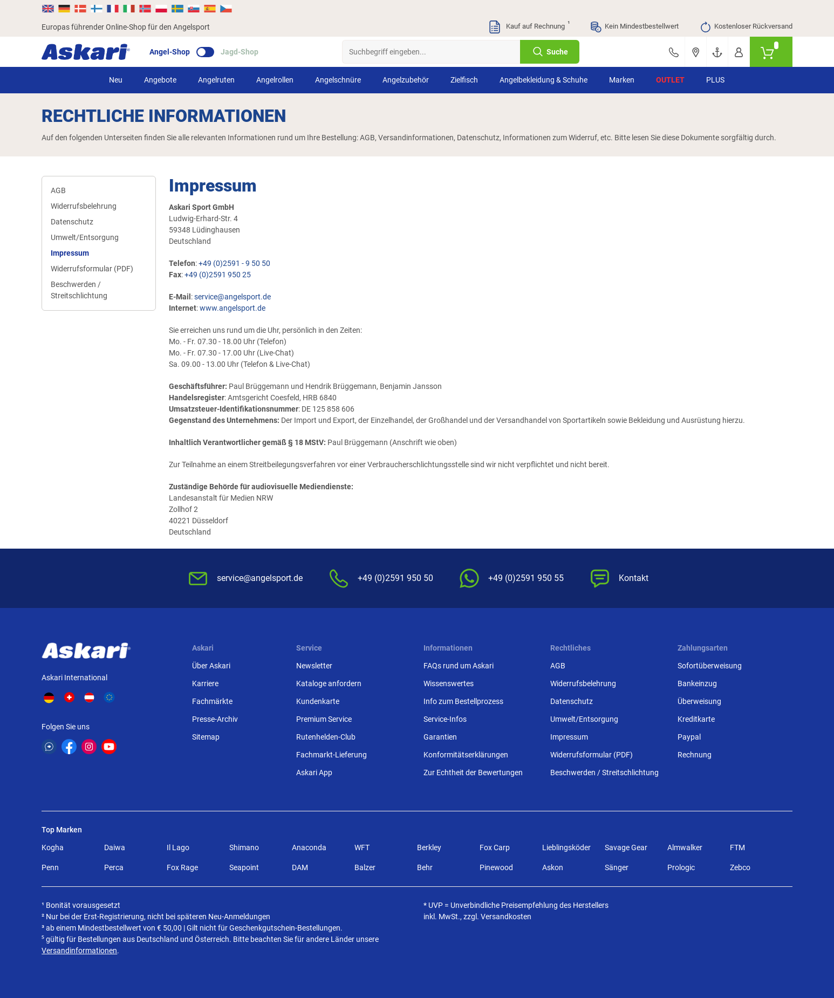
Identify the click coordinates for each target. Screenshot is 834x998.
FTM (737, 847)
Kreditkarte (696, 719)
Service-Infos (445, 719)
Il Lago (178, 847)
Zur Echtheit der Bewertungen (473, 772)
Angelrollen (274, 80)
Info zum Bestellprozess (463, 701)
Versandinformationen (79, 950)
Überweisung (699, 701)
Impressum (70, 253)
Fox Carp (495, 847)
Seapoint (244, 867)
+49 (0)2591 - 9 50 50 (234, 263)
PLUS (715, 80)
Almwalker (684, 847)
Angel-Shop (169, 51)
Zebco (740, 867)
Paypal (689, 737)
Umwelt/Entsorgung (85, 237)
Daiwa (114, 847)
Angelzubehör (405, 80)
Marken (621, 80)
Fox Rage (182, 867)
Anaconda (309, 847)
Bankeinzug (697, 683)
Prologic (681, 867)
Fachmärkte (212, 701)
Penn (50, 867)
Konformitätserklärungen (465, 754)
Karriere (205, 683)
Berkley (429, 847)
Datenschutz (72, 221)
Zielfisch (464, 80)
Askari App (314, 772)
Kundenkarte (317, 701)
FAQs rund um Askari (458, 665)
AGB (58, 190)
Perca (114, 867)
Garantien (440, 737)
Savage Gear (626, 847)
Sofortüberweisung (710, 665)
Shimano (244, 847)
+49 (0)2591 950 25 (217, 274)
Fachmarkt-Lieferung (331, 754)
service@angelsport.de (232, 296)
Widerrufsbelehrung (84, 206)
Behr (425, 867)
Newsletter (314, 665)
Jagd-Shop (239, 51)
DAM (300, 867)
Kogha (53, 847)
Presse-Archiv (215, 719)
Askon (552, 867)
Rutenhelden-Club (326, 737)
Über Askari (211, 665)
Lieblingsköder (566, 847)
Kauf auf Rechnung (528, 26)
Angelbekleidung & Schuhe (543, 80)
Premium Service (324, 719)
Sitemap (206, 737)
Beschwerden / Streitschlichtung (79, 290)
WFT (362, 847)
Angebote (160, 80)
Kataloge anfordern (328, 683)
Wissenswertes (448, 683)
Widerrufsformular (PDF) (92, 268)
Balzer (364, 867)
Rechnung (695, 754)
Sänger (616, 867)
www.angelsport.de (232, 308)
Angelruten (216, 80)
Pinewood (496, 867)
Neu (115, 80)
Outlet (670, 80)
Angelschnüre (338, 80)
